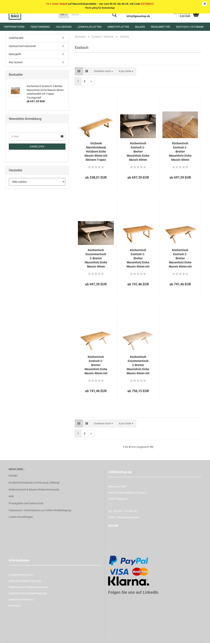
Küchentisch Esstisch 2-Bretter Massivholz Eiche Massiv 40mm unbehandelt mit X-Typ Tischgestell (138, 152)
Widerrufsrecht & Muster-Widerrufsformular (34, 489)
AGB (11, 496)
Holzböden (63, 26)
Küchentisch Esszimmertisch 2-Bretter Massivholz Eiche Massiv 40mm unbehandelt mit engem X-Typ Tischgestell (96, 258)
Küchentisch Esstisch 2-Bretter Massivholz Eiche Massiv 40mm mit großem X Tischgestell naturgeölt (180, 258)
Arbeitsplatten (118, 26)
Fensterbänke (40, 26)
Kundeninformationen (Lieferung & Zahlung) (34, 482)
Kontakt (13, 475)
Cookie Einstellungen (21, 516)
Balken (140, 26)
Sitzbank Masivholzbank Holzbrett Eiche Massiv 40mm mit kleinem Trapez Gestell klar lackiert (95, 152)
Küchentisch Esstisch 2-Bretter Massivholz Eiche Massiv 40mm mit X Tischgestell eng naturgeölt (95, 365)
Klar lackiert (16, 62)
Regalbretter (160, 26)
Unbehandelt (16, 37)
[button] (79, 71)
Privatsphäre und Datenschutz (26, 503)
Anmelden (37, 146)
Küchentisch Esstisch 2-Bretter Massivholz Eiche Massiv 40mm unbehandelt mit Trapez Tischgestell (180, 152)
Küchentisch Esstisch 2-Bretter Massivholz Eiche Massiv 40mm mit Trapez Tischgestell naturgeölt (138, 258)
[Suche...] (63, 14)
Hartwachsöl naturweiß (22, 46)
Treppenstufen (13, 26)
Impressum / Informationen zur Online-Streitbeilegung (40, 510)
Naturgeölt (15, 54)
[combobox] (103, 71)
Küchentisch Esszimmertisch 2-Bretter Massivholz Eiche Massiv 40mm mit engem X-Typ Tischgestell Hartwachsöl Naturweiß (138, 365)
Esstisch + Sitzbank (190, 26)
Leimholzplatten (89, 26)
